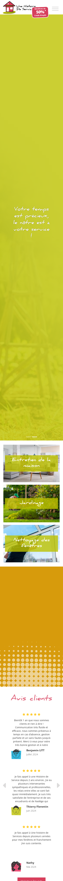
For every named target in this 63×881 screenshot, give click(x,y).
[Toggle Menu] (55, 9)
